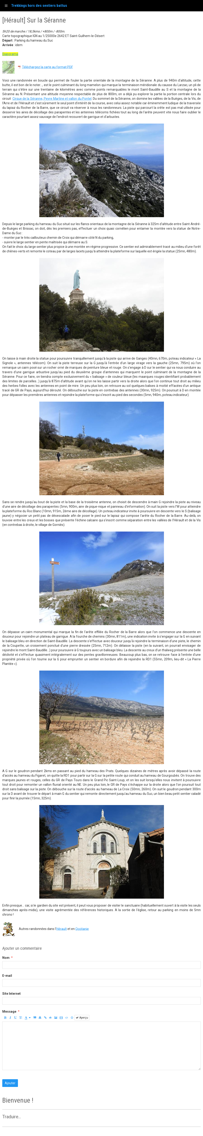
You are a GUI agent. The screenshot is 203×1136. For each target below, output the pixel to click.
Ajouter (10, 1083)
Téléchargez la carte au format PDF (47, 67)
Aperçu (82, 1017)
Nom (6, 958)
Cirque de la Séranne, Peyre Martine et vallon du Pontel (52, 98)
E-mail (7, 975)
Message (9, 1011)
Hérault (61, 928)
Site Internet (11, 993)
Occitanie (82, 928)
